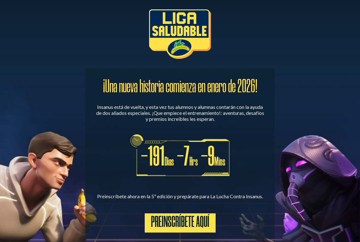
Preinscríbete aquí (180, 223)
